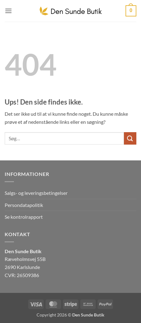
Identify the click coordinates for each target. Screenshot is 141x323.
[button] (8, 10)
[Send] (130, 138)
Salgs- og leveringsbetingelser (36, 193)
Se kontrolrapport (24, 217)
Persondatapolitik (24, 205)
